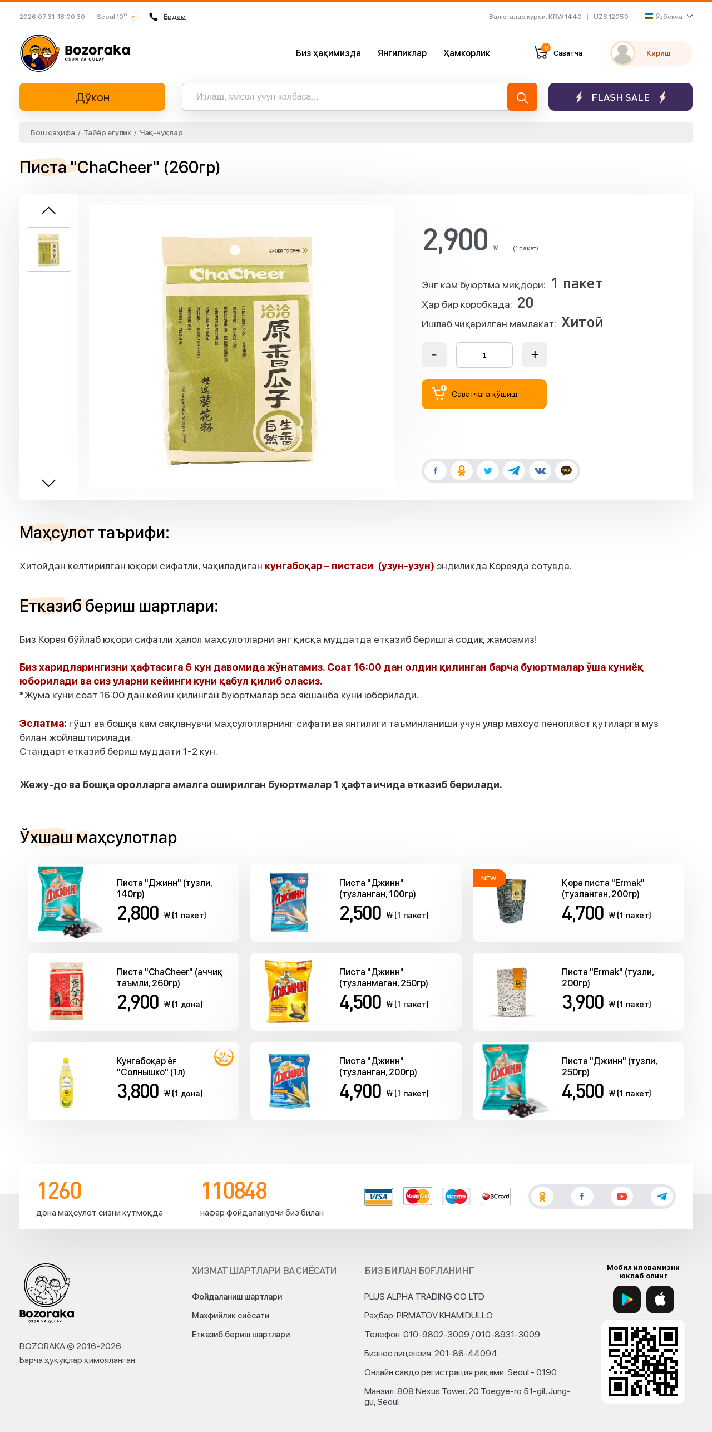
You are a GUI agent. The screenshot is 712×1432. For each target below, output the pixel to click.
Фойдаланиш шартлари (237, 1297)
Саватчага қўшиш (474, 392)
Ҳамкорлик (466, 53)
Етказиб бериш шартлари (241, 1335)
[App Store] (660, 1299)
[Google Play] (627, 1299)
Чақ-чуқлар (161, 132)
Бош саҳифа (53, 132)
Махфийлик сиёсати (230, 1316)
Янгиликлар (402, 53)
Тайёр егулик (107, 132)
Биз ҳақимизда (328, 53)
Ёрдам (167, 16)
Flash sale (620, 97)
